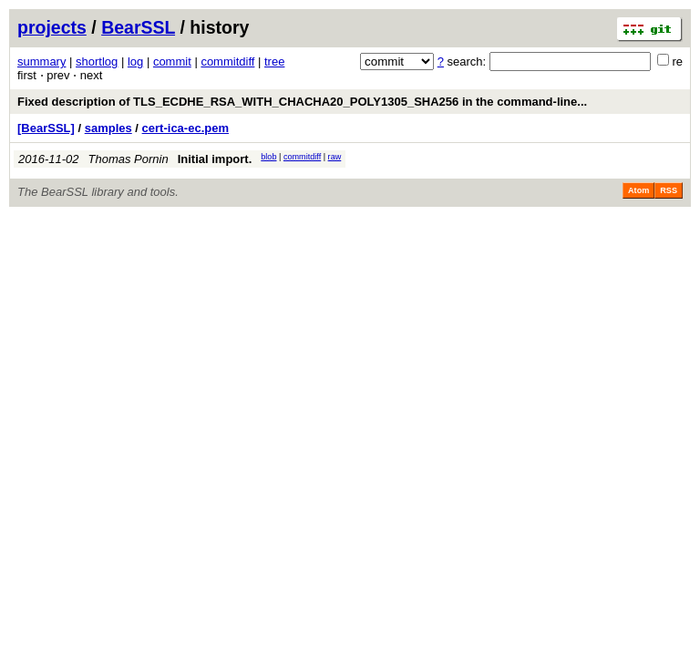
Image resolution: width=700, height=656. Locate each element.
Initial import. (215, 159)
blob (268, 156)
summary (41, 61)
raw (335, 156)
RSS (668, 190)
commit (172, 61)
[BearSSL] (46, 128)
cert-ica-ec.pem (185, 128)
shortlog (97, 61)
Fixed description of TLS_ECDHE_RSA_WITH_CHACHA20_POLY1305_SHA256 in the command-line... (302, 101)
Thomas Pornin (128, 159)
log (135, 61)
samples (108, 128)
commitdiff (227, 61)
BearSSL (138, 27)
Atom (638, 190)
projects (52, 27)
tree (274, 61)
